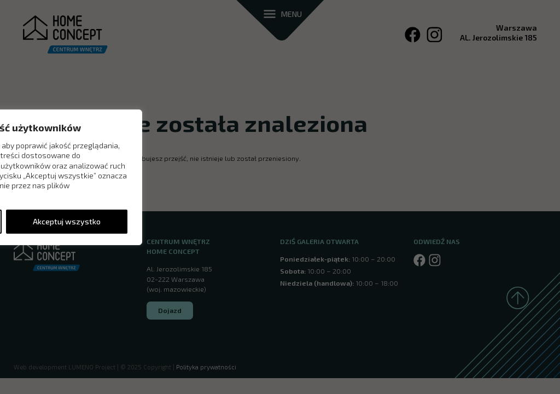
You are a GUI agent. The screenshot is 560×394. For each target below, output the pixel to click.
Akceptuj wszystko (67, 221)
